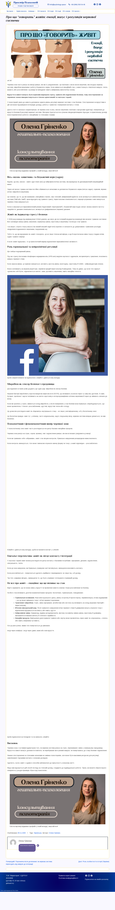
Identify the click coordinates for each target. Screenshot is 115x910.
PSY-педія (50, 11)
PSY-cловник (66, 11)
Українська (38, 833)
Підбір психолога (21, 11)
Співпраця (32, 11)
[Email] (38, 845)
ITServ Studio (15, 890)
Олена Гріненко (54, 833)
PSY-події (58, 11)
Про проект (11, 11)
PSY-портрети (42, 11)
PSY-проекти (76, 11)
